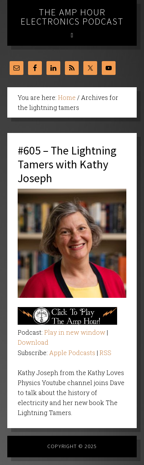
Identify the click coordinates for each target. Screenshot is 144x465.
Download (33, 342)
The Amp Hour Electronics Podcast (72, 16)
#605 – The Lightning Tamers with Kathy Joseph (67, 164)
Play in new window (74, 332)
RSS (105, 353)
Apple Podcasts (72, 353)
